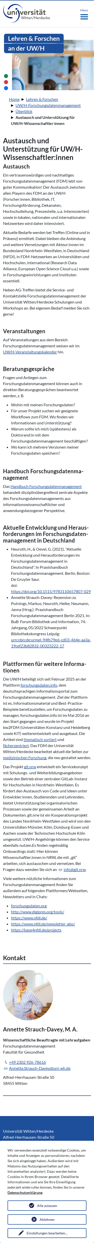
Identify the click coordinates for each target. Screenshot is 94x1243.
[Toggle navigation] (84, 13)
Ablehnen (47, 1219)
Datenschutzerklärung (25, 1192)
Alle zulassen (47, 1205)
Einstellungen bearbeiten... (47, 1233)
